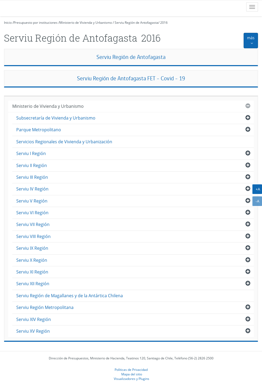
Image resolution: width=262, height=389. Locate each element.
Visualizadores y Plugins (131, 378)
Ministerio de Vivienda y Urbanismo (85, 22)
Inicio (8, 22)
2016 (164, 22)
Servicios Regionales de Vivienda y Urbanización (64, 142)
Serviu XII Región (32, 284)
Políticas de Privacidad (131, 369)
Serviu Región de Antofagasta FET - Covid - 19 (131, 78)
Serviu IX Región (32, 248)
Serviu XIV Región (33, 319)
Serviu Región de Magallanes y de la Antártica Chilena (69, 296)
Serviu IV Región (32, 189)
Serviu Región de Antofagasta (136, 22)
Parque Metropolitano (38, 130)
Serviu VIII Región (33, 236)
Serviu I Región (31, 153)
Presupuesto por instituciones (36, 22)
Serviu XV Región (33, 331)
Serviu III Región (32, 177)
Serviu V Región (31, 201)
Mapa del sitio (131, 374)
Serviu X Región (31, 260)
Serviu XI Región (32, 272)
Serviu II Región (31, 165)
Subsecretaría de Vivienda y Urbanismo (55, 118)
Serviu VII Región (33, 224)
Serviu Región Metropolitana (45, 307)
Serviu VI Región (32, 213)
